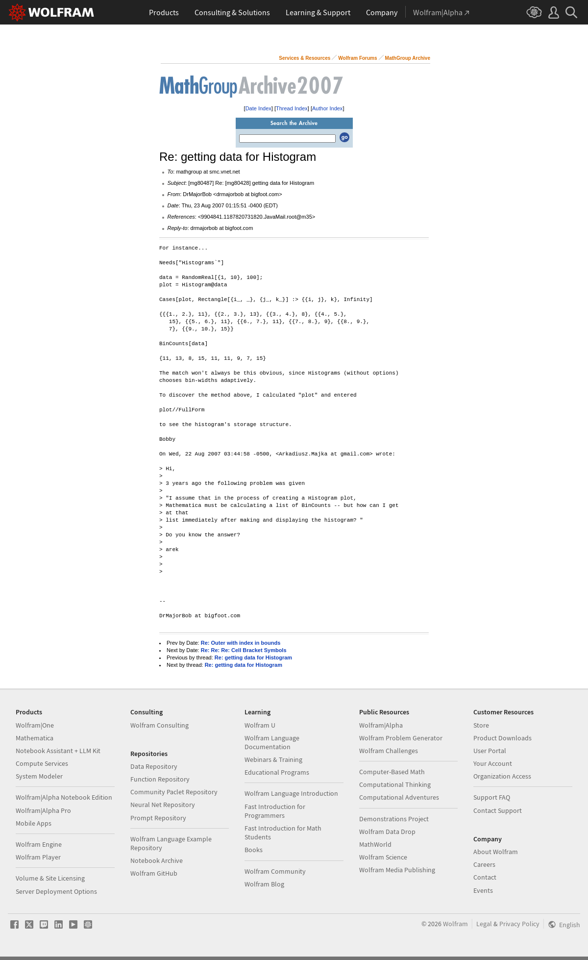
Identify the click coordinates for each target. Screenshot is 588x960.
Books (254, 849)
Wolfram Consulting (159, 725)
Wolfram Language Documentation (272, 742)
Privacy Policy (519, 923)
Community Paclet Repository (174, 791)
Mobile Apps (33, 823)
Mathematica (34, 737)
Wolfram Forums (357, 58)
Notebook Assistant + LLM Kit (58, 750)
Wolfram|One (35, 725)
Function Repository (160, 779)
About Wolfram (495, 851)
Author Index (327, 108)
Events (483, 890)
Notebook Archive (156, 860)
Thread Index (292, 108)
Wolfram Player (38, 857)
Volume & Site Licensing (50, 878)
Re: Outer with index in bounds (241, 643)
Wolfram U (260, 725)
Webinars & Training (273, 759)
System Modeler (39, 776)
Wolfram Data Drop (387, 831)
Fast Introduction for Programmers (275, 811)
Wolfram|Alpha (381, 725)
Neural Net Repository (162, 804)
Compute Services (42, 763)
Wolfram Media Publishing (397, 869)
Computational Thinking (395, 784)
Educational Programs (277, 772)
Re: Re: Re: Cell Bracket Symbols (244, 650)
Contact (484, 877)
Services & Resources (304, 58)
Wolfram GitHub (153, 873)
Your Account (492, 763)
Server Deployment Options (56, 891)
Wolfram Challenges (388, 750)
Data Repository (153, 766)
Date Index (258, 108)
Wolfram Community (275, 871)
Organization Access (502, 776)
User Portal (489, 750)
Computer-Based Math (392, 771)
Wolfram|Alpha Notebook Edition (64, 797)
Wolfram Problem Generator (400, 737)
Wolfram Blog (264, 884)
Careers (484, 864)
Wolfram (455, 923)
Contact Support (497, 810)
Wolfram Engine (39, 844)
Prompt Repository (158, 817)
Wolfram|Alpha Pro (43, 810)
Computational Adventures (399, 797)
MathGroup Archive (407, 58)
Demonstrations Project (394, 818)
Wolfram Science (383, 857)
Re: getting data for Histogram (253, 657)
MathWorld (375, 844)
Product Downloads (502, 737)
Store (481, 725)
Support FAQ (491, 797)
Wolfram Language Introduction (291, 793)
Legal (484, 923)
